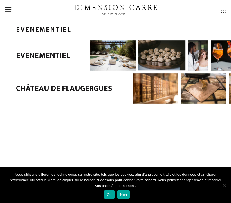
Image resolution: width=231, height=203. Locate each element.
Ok (109, 195)
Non (123, 195)
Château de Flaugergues (64, 88)
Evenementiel (43, 55)
